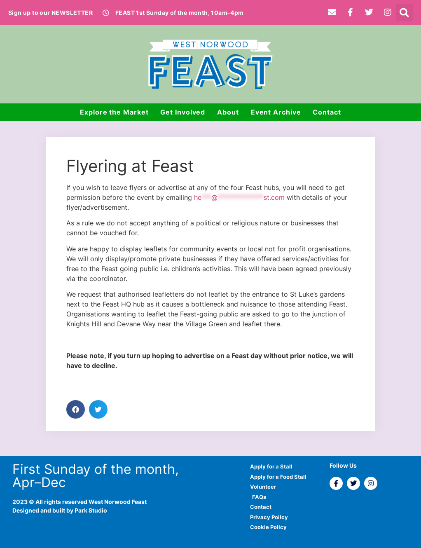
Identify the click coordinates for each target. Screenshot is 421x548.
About (228, 112)
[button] (404, 12)
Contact (327, 112)
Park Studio (91, 510)
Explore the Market (114, 112)
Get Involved (182, 112)
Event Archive (276, 112)
